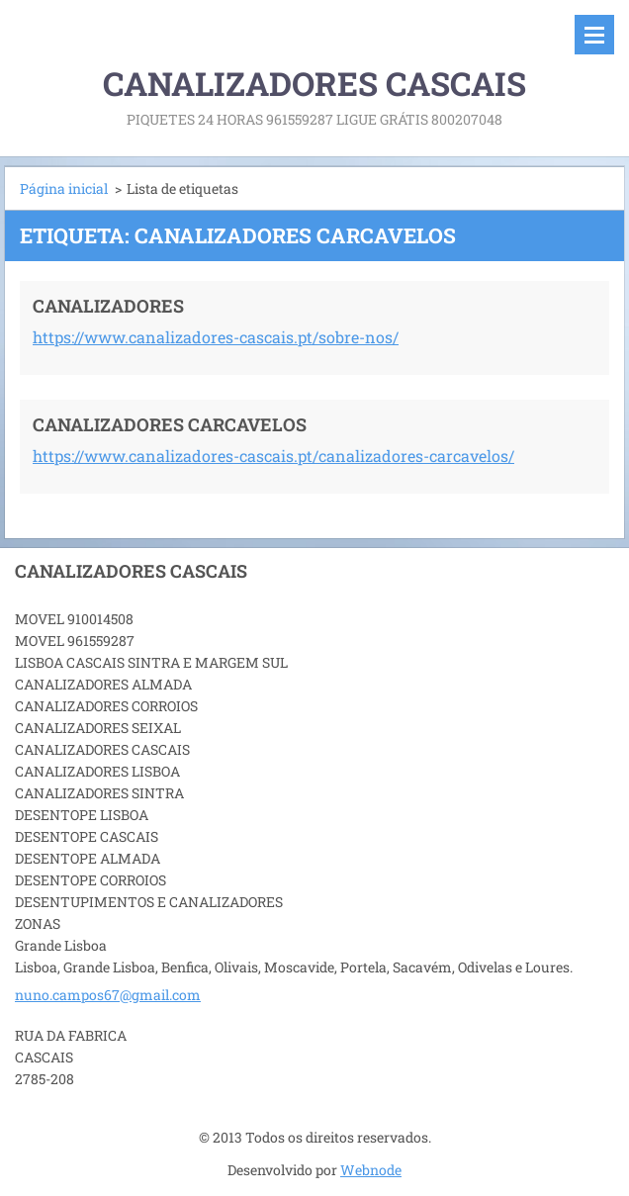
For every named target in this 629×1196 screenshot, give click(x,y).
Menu (594, 34)
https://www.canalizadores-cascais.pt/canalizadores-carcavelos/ (273, 455)
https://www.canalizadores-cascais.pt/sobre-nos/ (216, 336)
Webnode (371, 1169)
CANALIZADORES (108, 306)
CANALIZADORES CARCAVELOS (170, 424)
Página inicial (64, 188)
